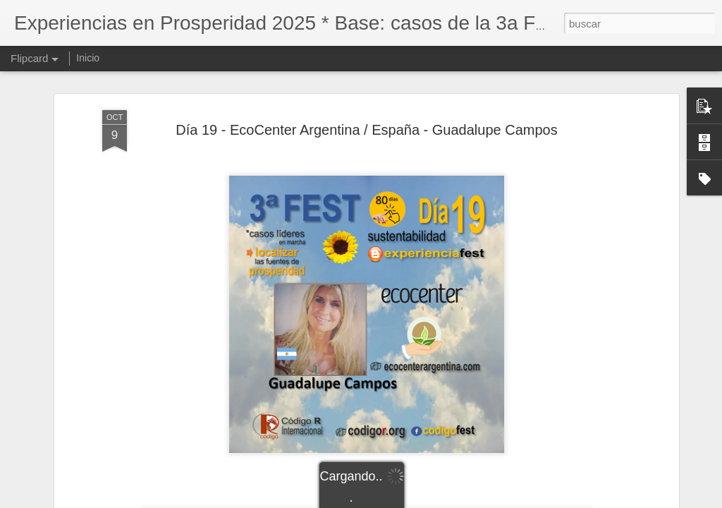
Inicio (87, 58)
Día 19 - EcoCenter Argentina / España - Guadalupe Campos (366, 130)
